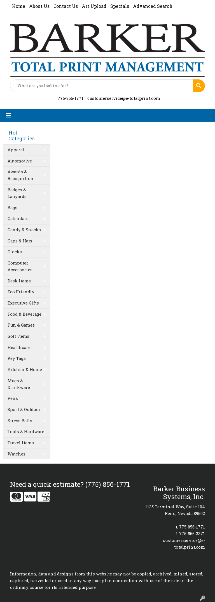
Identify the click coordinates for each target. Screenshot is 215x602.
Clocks (15, 251)
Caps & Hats (20, 241)
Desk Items (19, 281)
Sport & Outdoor (24, 409)
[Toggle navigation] (9, 115)
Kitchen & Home (25, 369)
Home (18, 6)
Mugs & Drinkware (19, 384)
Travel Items (21, 442)
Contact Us (65, 6)
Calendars (18, 218)
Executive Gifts (23, 303)
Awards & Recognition (21, 175)
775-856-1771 (70, 98)
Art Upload (94, 6)
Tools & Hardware (26, 431)
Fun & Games (21, 325)
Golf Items (18, 336)
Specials (119, 6)
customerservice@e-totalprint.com (123, 98)
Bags (12, 207)
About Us (39, 6)
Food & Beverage (24, 314)
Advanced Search (152, 6)
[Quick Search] (101, 85)
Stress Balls (20, 420)
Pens (13, 398)
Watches (16, 454)
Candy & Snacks (24, 229)
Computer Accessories (20, 266)
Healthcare (19, 347)
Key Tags (17, 358)
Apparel (16, 149)
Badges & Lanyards (17, 193)
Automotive (20, 161)
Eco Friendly (21, 291)
